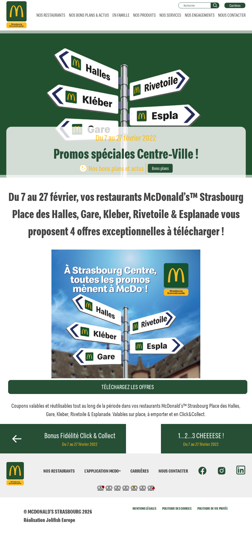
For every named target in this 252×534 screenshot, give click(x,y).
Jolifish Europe (60, 519)
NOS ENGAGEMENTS (200, 15)
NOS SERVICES (170, 15)
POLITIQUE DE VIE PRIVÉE (212, 508)
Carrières (234, 5)
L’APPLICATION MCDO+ (102, 471)
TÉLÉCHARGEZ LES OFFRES (127, 387)
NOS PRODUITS (144, 15)
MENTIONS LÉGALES (144, 508)
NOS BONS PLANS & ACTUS (89, 15)
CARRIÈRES (139, 471)
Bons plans (160, 168)
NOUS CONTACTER (232, 15)
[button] (215, 5)
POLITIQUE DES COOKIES (176, 508)
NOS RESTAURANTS (50, 15)
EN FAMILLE (120, 15)
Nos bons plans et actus (116, 168)
